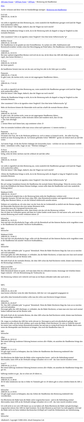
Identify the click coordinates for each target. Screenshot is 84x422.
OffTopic (31, 2)
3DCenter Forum (7, 2)
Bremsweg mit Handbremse (57, 10)
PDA (3, 6)
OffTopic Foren (20, 2)
